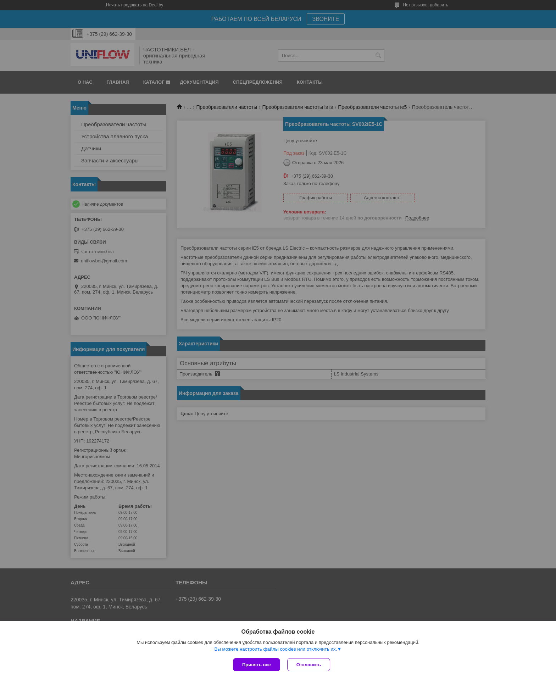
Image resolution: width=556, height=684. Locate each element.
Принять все (256, 664)
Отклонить (308, 664)
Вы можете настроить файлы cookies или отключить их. (275, 649)
